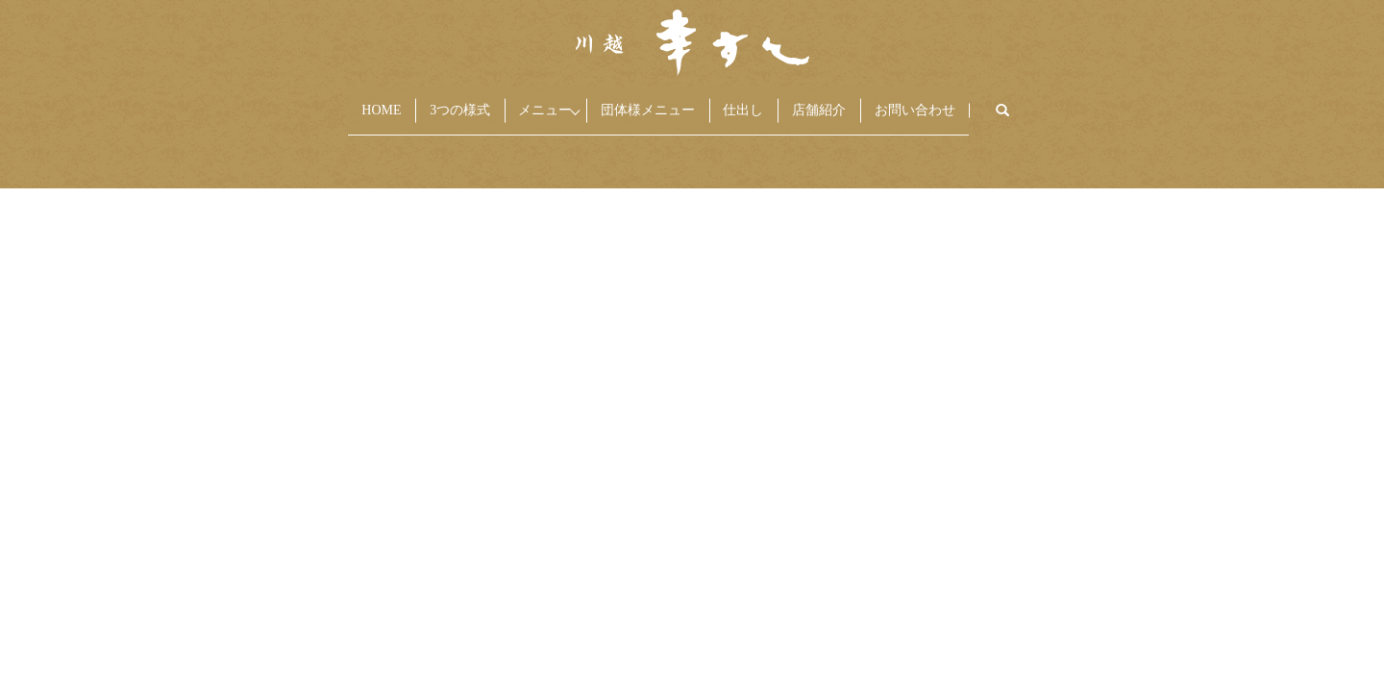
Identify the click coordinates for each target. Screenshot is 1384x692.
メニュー (500, 100)
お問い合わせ (1024, 100)
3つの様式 (388, 100)
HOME (271, 100)
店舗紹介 (890, 100)
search (1149, 101)
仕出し (775, 100)
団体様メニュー (641, 100)
